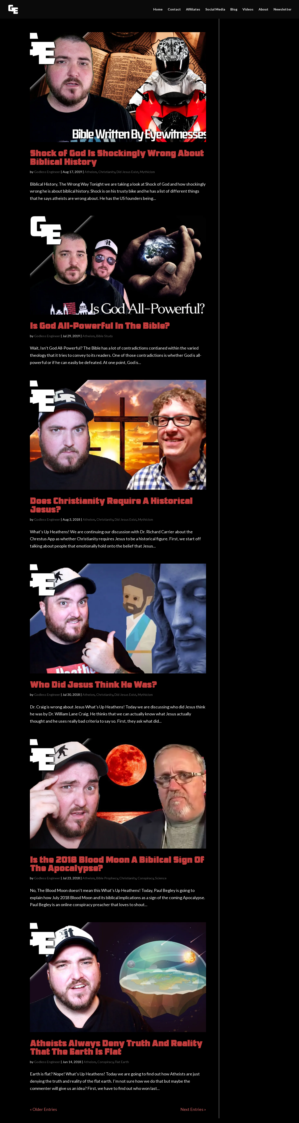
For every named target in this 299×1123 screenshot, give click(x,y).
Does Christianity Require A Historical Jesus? (111, 505)
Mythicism (147, 172)
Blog (233, 9)
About (263, 9)
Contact (174, 9)
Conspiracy (146, 878)
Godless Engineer (47, 172)
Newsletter (283, 9)
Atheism (91, 172)
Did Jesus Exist (128, 172)
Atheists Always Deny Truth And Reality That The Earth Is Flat (116, 1047)
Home (158, 9)
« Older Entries (43, 1109)
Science (161, 878)
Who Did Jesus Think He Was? (93, 684)
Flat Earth (122, 1062)
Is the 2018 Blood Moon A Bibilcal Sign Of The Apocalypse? (117, 863)
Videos (247, 9)
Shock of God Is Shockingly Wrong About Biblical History (117, 157)
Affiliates (193, 9)
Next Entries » (193, 1109)
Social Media (215, 9)
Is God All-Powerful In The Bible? (100, 325)
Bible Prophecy (107, 878)
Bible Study (104, 336)
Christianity (106, 172)
